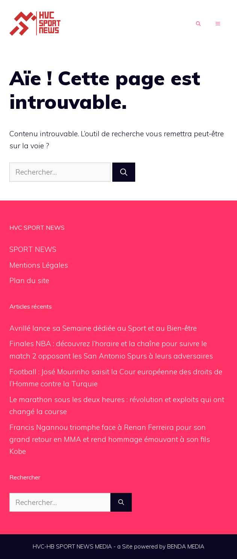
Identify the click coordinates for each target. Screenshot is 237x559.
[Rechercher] (123, 172)
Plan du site (29, 280)
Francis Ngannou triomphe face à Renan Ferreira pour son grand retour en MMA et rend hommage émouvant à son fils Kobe (109, 439)
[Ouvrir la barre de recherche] (198, 24)
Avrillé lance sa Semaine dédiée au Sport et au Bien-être (103, 328)
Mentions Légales (38, 265)
